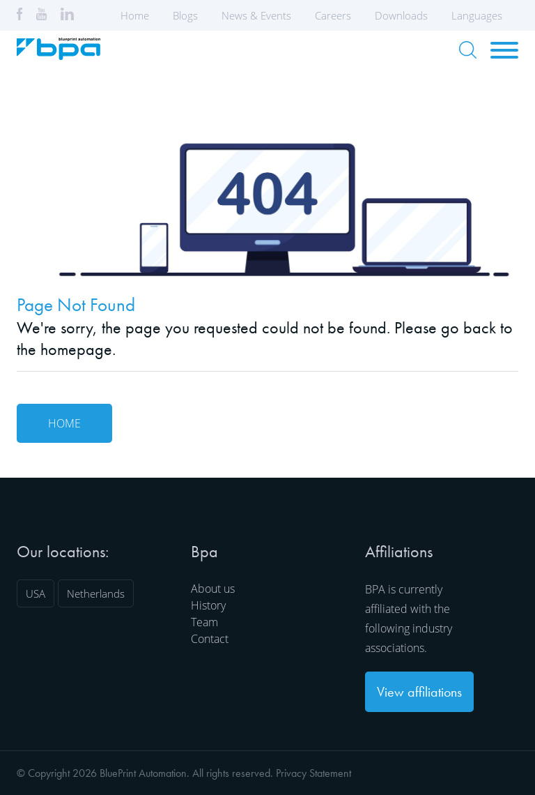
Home (135, 15)
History (208, 605)
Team (204, 622)
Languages (481, 15)
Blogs (185, 15)
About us (213, 588)
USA (35, 593)
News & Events (256, 15)
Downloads (401, 15)
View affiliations (419, 692)
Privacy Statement (313, 773)
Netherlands (96, 593)
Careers (333, 15)
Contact (209, 638)
